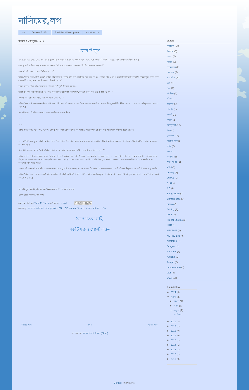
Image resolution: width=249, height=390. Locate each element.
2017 (174, 335)
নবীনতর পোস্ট (26, 324)
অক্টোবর (177, 301)
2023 (174, 297)
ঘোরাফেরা (40, 208)
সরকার (169, 151)
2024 (174, 292)
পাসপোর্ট (170, 109)
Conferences (174, 198)
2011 (174, 359)
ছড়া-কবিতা (171, 77)
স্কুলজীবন (171, 156)
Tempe (80, 208)
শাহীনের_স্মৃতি (172, 140)
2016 (174, 340)
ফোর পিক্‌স (177, 314)
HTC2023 (172, 230)
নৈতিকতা (170, 104)
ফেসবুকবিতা (171, 125)
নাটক (47, 208)
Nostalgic (172, 241)
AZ (66, 208)
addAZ (170, 177)
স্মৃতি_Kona (172, 161)
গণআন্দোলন (171, 67)
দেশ (168, 82)
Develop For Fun (40, 32)
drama (72, 208)
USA (103, 208)
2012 (174, 354)
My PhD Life (173, 235)
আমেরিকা (31, 208)
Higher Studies (175, 220)
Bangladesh (173, 193)
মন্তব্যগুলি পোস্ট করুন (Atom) (95, 333)
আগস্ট (176, 305)
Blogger (118, 382)
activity (170, 172)
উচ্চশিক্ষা (170, 51)
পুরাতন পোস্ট (153, 324)
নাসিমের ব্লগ (39, 21)
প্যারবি (169, 119)
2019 (174, 326)
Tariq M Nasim (42, 203)
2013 (174, 349)
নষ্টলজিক (170, 93)
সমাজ (169, 146)
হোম (23, 32)
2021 (174, 321)
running (171, 256)
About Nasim (92, 32)
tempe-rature (92, 208)
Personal (171, 251)
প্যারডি (169, 114)
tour (169, 272)
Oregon (171, 246)
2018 (174, 330)
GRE (169, 214)
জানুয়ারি (177, 310)
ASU (60, 208)
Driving (170, 209)
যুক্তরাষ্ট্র (53, 208)
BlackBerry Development (67, 32)
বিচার (169, 130)
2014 (174, 344)
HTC (169, 225)
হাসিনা (169, 167)
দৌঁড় (168, 88)
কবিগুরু (169, 61)
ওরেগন (169, 56)
